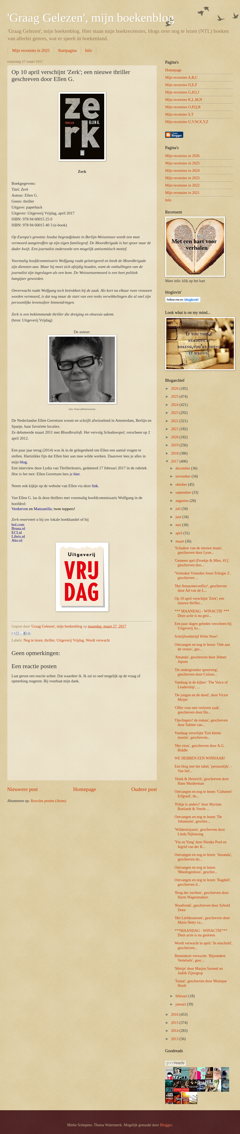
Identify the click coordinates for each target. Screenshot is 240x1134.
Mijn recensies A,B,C (181, 77)
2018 (175, 453)
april (179, 533)
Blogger (166, 1125)
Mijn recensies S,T (179, 114)
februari (182, 996)
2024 (175, 405)
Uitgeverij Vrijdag (70, 640)
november (184, 476)
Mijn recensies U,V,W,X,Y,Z (186, 122)
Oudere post (144, 789)
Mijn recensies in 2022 (182, 185)
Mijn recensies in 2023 (182, 178)
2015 (175, 1023)
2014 (175, 1031)
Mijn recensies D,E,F (181, 85)
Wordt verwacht (98, 640)
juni (179, 517)
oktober (182, 484)
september (184, 492)
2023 (175, 413)
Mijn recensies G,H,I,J (182, 92)
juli (179, 509)
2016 (175, 1014)
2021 (175, 429)
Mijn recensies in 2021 (182, 193)
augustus (183, 501)
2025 (175, 396)
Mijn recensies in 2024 (182, 171)
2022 (175, 421)
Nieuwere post (22, 789)
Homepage (84, 789)
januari (181, 1004)
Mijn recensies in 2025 (31, 50)
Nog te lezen (33, 640)
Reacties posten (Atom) (48, 801)
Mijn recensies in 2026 (182, 156)
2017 (175, 461)
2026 (175, 388)
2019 (175, 445)
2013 (175, 1039)
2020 (175, 437)
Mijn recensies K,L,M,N (183, 100)
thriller (50, 640)
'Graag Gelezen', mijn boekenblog (90, 17)
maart (180, 541)
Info (88, 50)
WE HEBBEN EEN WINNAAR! (200, 758)
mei (179, 525)
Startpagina (67, 50)
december (183, 468)
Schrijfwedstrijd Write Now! (196, 636)
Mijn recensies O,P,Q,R (183, 107)
